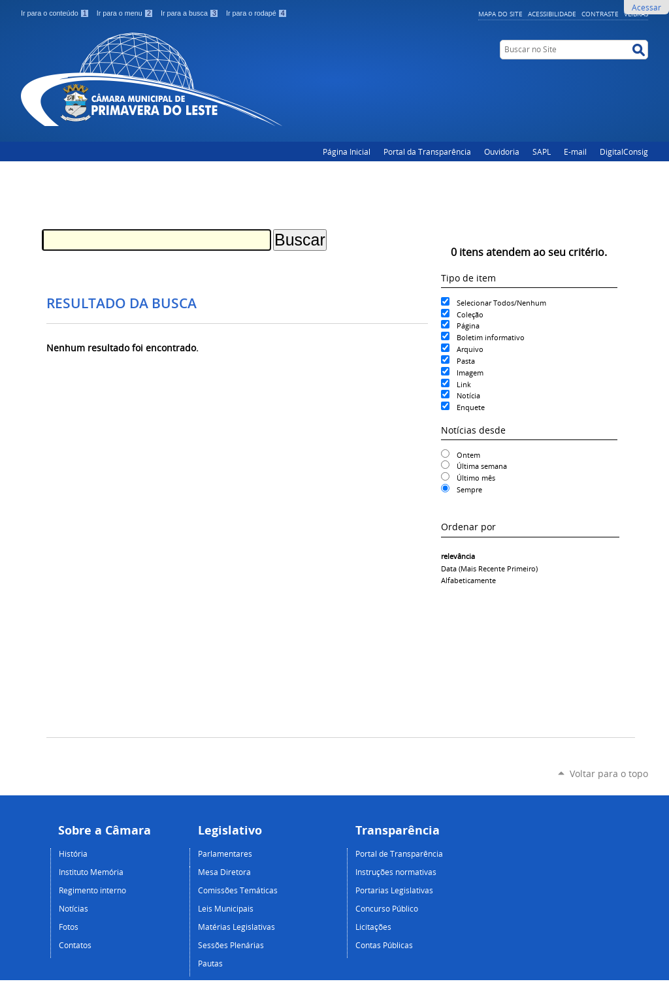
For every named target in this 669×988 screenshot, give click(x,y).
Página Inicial (346, 151)
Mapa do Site (500, 13)
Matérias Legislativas (236, 926)
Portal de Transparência (399, 853)
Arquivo (470, 349)
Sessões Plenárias (231, 945)
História (73, 853)
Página (468, 325)
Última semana (482, 466)
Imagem (470, 372)
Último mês (476, 478)
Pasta (466, 361)
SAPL (541, 151)
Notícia (468, 395)
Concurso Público (386, 908)
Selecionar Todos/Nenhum (501, 303)
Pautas (210, 963)
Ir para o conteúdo (56, 13)
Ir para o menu (126, 13)
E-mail (575, 151)
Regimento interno (92, 890)
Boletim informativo (491, 337)
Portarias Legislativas (394, 890)
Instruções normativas (395, 872)
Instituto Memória (91, 872)
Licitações (373, 926)
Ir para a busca (191, 13)
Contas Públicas (384, 945)
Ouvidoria (501, 151)
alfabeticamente (468, 580)
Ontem (468, 455)
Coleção (470, 314)
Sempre (469, 489)
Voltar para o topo (609, 773)
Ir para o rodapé (256, 13)
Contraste (600, 13)
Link (464, 384)
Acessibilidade (552, 13)
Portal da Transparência (427, 151)
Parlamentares (225, 853)
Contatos (75, 945)
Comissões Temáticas (238, 890)
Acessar (646, 7)
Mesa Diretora (224, 872)
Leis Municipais (225, 908)
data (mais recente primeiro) (489, 568)
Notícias (73, 908)
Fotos (68, 926)
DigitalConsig (624, 151)
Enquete (471, 407)
